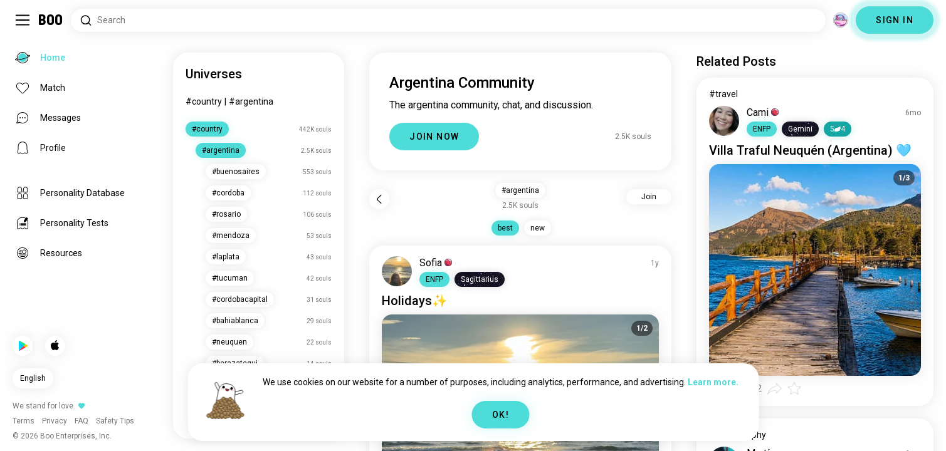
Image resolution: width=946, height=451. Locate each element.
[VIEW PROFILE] (397, 271)
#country (204, 101)
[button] (434, 279)
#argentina (251, 101)
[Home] (51, 20)
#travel (723, 94)
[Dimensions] (840, 20)
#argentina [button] (520, 190)
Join (648, 196)
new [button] (537, 228)
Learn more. (713, 382)
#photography (737, 435)
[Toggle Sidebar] (22, 20)
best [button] (505, 228)
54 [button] (837, 129)
